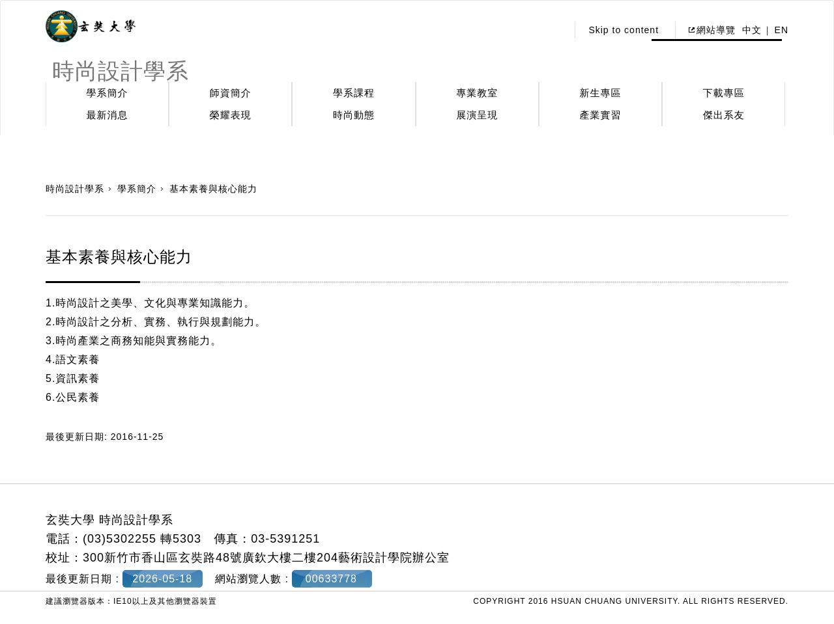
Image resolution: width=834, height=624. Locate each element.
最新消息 (107, 114)
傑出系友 (724, 114)
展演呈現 (477, 114)
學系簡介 (107, 92)
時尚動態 (354, 114)
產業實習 (601, 114)
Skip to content (623, 30)
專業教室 (477, 92)
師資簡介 (231, 92)
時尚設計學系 (75, 188)
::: (554, 30)
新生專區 (601, 92)
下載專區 (724, 92)
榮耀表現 (231, 114)
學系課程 (354, 92)
